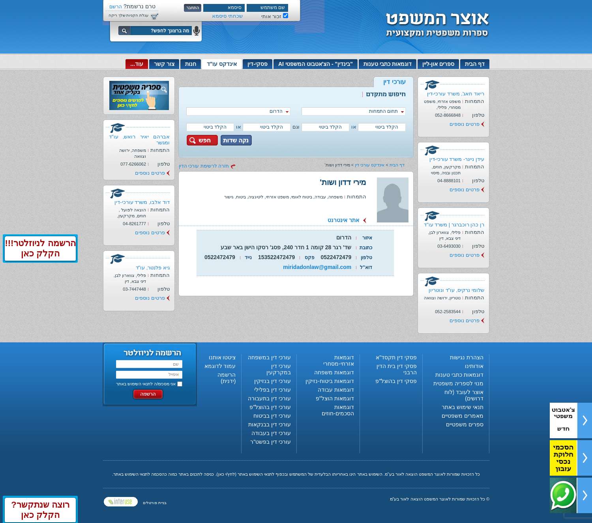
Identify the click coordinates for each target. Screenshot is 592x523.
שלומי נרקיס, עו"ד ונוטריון (456, 290)
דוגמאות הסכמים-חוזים (338, 410)
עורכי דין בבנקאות (269, 424)
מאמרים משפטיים (462, 416)
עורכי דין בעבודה (271, 433)
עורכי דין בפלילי (272, 390)
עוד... (136, 64)
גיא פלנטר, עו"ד (153, 268)
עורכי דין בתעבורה (269, 398)
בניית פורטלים (155, 503)
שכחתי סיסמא (227, 16)
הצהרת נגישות (466, 357)
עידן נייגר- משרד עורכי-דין (457, 159)
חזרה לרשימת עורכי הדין (204, 166)
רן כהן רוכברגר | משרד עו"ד (454, 225)
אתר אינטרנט (343, 220)
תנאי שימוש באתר (462, 407)
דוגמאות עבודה (336, 390)
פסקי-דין (257, 64)
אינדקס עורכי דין (369, 165)
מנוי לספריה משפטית (458, 383)
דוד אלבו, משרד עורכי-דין (142, 202)
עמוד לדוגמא (220, 366)
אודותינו (474, 366)
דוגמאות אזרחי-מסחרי (338, 360)
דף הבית (475, 64)
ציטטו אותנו (222, 357)
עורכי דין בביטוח (272, 416)
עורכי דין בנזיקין (272, 381)
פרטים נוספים (465, 124)
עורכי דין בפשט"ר (270, 442)
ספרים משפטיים (464, 424)
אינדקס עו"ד (222, 64)
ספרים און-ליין (438, 64)
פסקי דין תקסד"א (396, 357)
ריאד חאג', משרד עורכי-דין (455, 94)
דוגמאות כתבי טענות (387, 64)
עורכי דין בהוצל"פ (270, 407)
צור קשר (164, 64)
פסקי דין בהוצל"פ (396, 381)
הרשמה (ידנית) (226, 378)
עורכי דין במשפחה (269, 357)
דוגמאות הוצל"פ (335, 398)
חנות (190, 64)
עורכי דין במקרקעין (278, 369)
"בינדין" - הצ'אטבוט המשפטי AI (315, 64)
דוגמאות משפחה (334, 372)
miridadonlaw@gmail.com (317, 267)
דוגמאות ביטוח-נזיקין (329, 381)
